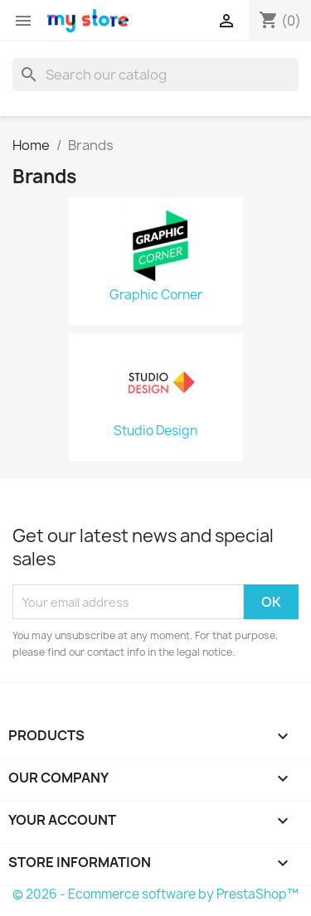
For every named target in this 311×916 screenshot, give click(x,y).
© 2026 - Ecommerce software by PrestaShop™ (155, 894)
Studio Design (155, 431)
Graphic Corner (155, 295)
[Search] (155, 74)
